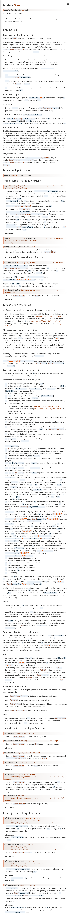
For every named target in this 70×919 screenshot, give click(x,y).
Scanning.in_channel (50, 186)
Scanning (15, 175)
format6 (25, 188)
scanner (59, 263)
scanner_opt (9, 292)
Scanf (18, 5)
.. (23, 10)
